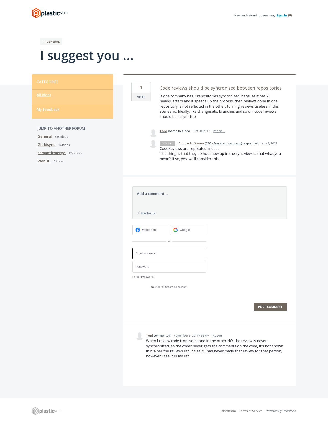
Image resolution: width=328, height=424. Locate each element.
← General (51, 41)
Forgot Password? (143, 277)
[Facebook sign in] (150, 230)
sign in (282, 15)
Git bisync (47, 144)
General (45, 136)
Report (217, 335)
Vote (141, 97)
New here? (169, 287)
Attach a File (148, 213)
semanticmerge (52, 152)
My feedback (48, 109)
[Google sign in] (188, 230)
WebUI (44, 161)
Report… (219, 131)
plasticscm (228, 411)
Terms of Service (250, 411)
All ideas (44, 94)
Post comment (270, 307)
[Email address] (169, 253)
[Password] (169, 267)
